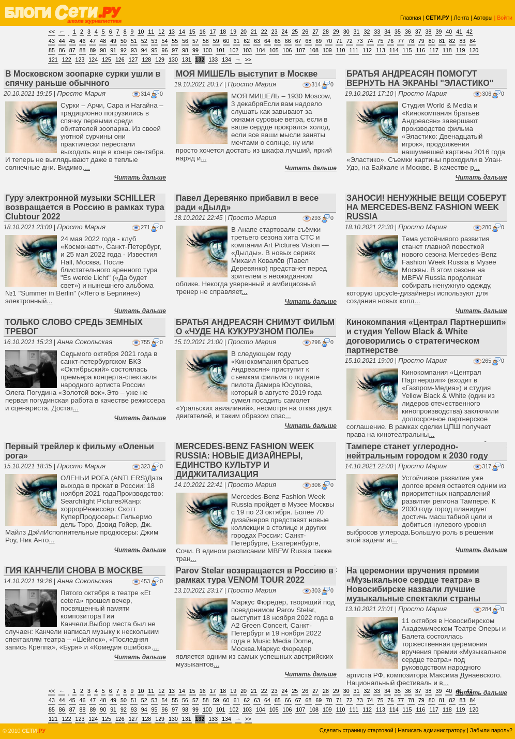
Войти (504, 17)
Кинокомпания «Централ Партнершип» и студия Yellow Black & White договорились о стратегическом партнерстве (426, 336)
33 (377, 31)
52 (144, 41)
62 (247, 41)
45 (72, 41)
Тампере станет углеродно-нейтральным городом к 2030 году (417, 451)
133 (213, 59)
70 (329, 41)
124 (93, 59)
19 (233, 31)
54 (164, 41)
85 (52, 50)
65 (278, 41)
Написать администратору (431, 730)
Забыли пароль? (491, 730)
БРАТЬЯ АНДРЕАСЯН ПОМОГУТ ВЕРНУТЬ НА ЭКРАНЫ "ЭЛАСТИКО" (419, 78)
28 (326, 31)
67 (298, 41)
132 (200, 59)
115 (407, 50)
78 (411, 41)
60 (226, 41)
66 (288, 41)
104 (260, 50)
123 (80, 59)
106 (287, 50)
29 (336, 31)
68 (308, 41)
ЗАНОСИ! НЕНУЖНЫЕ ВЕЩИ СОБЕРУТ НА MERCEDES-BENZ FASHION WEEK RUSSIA (426, 207)
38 (429, 31)
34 (387, 31)
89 (92, 50)
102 (233, 50)
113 (380, 50)
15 (192, 31)
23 (274, 31)
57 (195, 41)
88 (83, 50)
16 (203, 31)
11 (151, 31)
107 (300, 50)
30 (346, 31)
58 (206, 41)
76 (390, 41)
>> (248, 59)
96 (164, 50)
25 (295, 31)
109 (327, 50)
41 (459, 31)
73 (360, 41)
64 (267, 41)
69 (318, 41)
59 (216, 41)
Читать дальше (140, 177)
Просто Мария (81, 93)
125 (106, 59)
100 (207, 50)
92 (123, 50)
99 (195, 50)
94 (144, 50)
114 (394, 50)
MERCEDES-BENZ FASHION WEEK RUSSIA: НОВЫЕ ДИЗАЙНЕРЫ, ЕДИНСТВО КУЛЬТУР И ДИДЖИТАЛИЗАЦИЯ (245, 460)
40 (449, 31)
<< (52, 31)
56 (185, 41)
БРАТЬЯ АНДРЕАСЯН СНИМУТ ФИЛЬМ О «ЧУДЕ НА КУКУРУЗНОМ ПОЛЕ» (255, 327)
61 (236, 41)
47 (92, 41)
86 (62, 50)
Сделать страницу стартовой (356, 730)
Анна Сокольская (84, 342)
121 (53, 59)
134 (226, 59)
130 (173, 59)
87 (72, 50)
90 (103, 50)
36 (408, 31)
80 (432, 41)
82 (452, 41)
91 (113, 50)
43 (52, 41)
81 (442, 41)
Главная (410, 17)
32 (366, 31)
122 (66, 59)
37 (418, 31)
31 (357, 31)
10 (141, 31)
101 (220, 50)
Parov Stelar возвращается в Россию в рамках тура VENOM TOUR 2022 (255, 575)
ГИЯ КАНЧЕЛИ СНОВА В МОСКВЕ (74, 570)
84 (472, 41)
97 (175, 50)
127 (133, 59)
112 (367, 50)
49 (113, 41)
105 (274, 50)
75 (380, 41)
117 (433, 50)
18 (223, 31)
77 (401, 41)
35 (398, 31)
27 (315, 31)
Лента (461, 17)
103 (247, 50)
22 (264, 31)
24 (285, 31)
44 (62, 41)
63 (257, 41)
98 (185, 50)
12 (161, 31)
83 (462, 41)
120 (474, 50)
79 (421, 41)
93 (134, 50)
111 (353, 50)
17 (213, 31)
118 (447, 50)
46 (83, 41)
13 (172, 31)
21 (254, 31)
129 (159, 59)
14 (182, 31)
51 (134, 41)
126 (120, 59)
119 (460, 50)
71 (339, 41)
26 (305, 31)
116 (420, 50)
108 (314, 50)
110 (340, 50)
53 (155, 41)
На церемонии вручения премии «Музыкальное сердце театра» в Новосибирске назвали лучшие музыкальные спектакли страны (413, 584)
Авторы (483, 17)
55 (175, 41)
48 (103, 41)
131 (186, 59)
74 (370, 41)
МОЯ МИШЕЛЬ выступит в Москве (246, 73)
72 (349, 41)
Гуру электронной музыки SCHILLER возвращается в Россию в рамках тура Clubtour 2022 (84, 207)
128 (146, 59)
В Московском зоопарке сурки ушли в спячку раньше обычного (82, 78)
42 (469, 31)
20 (243, 31)
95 (155, 50)
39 (438, 31)
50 (123, 41)
